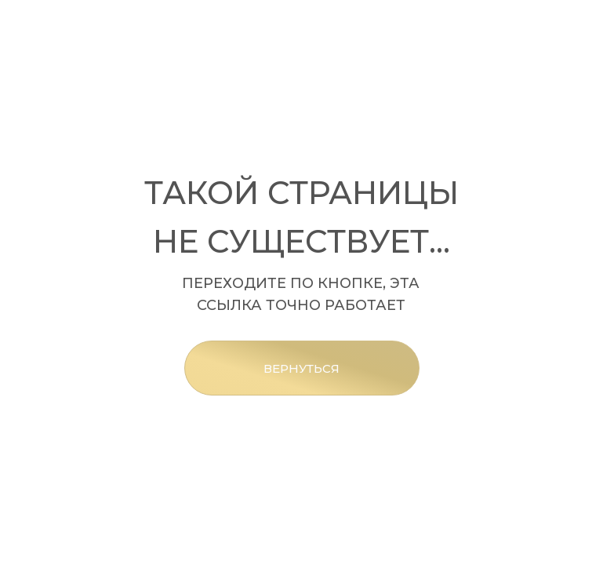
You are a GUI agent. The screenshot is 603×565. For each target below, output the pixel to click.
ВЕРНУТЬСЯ (301, 368)
